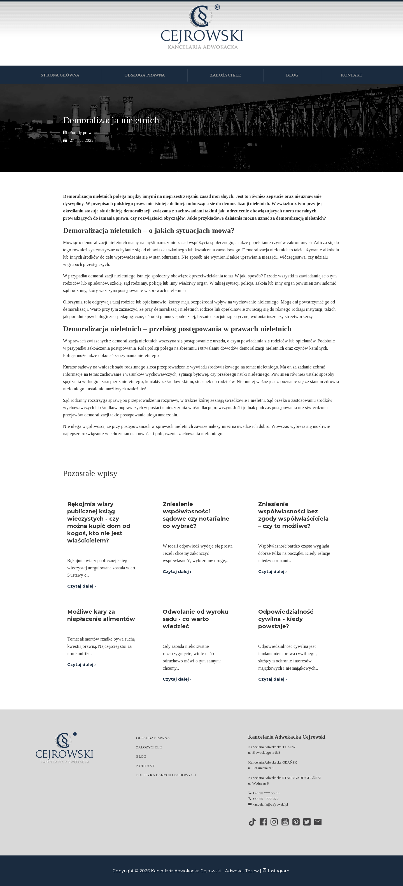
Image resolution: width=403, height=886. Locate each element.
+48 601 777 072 (263, 799)
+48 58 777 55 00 (263, 793)
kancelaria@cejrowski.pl (268, 804)
